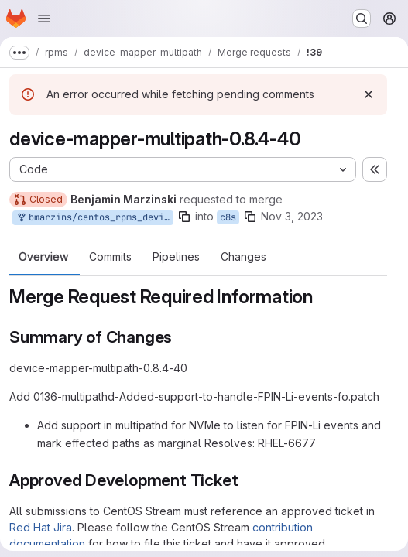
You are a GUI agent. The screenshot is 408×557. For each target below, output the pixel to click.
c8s (228, 217)
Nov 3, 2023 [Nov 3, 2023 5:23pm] (292, 216)
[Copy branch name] (184, 216)
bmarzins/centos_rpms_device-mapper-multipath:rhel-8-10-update (94, 217)
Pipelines (176, 257)
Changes (243, 257)
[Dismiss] (368, 94)
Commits (110, 257)
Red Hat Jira (40, 527)
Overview (43, 257)
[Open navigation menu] (44, 18)
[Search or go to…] (361, 18)
